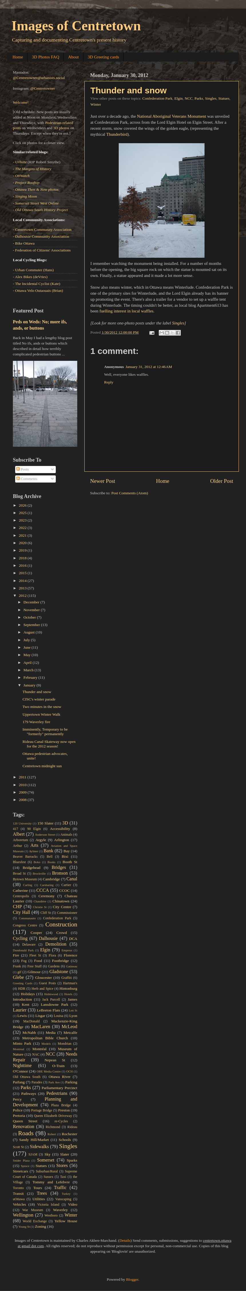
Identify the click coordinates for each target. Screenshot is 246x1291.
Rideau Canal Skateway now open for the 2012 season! (49, 743)
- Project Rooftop (26, 182)
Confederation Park (157, 98)
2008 (23, 800)
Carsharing (46, 885)
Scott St (18, 1147)
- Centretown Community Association (42, 229)
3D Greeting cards (103, 57)
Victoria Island (48, 1205)
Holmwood (51, 994)
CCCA (42, 890)
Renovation (23, 1126)
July (27, 640)
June (27, 647)
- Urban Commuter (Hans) (33, 270)
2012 (23, 595)
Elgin (178, 98)
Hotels (68, 994)
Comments (26, 479)
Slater (64, 1154)
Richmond (53, 1127)
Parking (71, 1082)
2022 (23, 528)
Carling (27, 885)
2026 (23, 505)
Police (18, 1110)
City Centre (62, 907)
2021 (23, 535)
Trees (42, 1193)
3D (65, 823)
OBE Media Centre (49, 1071)
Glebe (18, 977)
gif (19, 972)
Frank (17, 966)
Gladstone (58, 971)
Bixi (65, 856)
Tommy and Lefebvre (51, 1182)
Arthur (17, 846)
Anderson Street (45, 834)
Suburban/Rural (47, 1171)
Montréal (39, 1049)
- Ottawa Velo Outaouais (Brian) (38, 290)
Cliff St (45, 913)
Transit (18, 1193)
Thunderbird (116, 134)
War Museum (32, 1210)
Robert (51, 1134)
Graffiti (66, 978)
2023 (23, 520)
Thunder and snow (128, 90)
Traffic (60, 1187)
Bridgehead (31, 867)
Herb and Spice (42, 989)
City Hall (21, 912)
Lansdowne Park (54, 1004)
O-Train (58, 1066)
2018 (23, 558)
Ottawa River (60, 1076)
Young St (24, 1226)
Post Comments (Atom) (129, 493)
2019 (23, 550)
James (72, 999)
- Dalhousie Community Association (41, 236)
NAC (35, 1054)
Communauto (27, 918)
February (30, 677)
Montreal (18, 1049)
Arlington (61, 840)
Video (72, 1204)
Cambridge (51, 879)
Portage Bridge (41, 1110)
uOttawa (19, 1199)
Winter (95, 104)
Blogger (132, 1279)
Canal (71, 878)
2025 (23, 513)
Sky (47, 1154)
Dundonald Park (23, 950)
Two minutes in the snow (42, 706)
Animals (66, 835)
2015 (23, 573)
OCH (69, 1071)
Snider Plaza (21, 1160)
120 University (22, 823)
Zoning (40, 1226)
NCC (189, 98)
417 (15, 829)
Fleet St (35, 955)
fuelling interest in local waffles (127, 311)
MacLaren (40, 1026)
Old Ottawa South (26, 1077)
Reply (108, 382)
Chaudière (39, 901)
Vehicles (19, 1204)
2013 (23, 588)
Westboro (50, 1215)
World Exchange (35, 1221)
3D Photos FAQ (45, 57)
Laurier (20, 1010)
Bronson (60, 873)
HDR (21, 989)
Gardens (53, 966)
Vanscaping (63, 1199)
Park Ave (54, 1082)
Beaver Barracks (25, 857)
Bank (48, 850)
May (27, 655)
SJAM (33, 1154)
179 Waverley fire (36, 722)
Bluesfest (19, 862)
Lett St (73, 1010)
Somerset (45, 1160)
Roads (25, 1133)
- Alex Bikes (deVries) (30, 277)
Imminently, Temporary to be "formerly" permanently (45, 731)
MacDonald (31, 1021)
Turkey (66, 1193)
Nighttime (22, 1065)
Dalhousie (48, 938)
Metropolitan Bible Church (45, 1038)
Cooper (36, 932)
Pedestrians (57, 1093)
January (29, 685)
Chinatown (60, 901)
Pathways (28, 1093)
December (31, 602)
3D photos (61, 128)
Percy (17, 1099)
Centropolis (21, 896)
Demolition (55, 944)
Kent (25, 1004)
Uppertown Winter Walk (41, 714)
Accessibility (60, 828)
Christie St (40, 907)
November (32, 610)
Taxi (63, 1177)
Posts (22, 469)
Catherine (20, 890)
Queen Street (25, 1121)
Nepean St (55, 1060)
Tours (37, 1188)
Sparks (72, 1160)
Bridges (58, 867)
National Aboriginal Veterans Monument (171, 116)
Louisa (58, 1016)
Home (18, 57)
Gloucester (43, 977)
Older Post (221, 481)
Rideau (72, 1127)
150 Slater (45, 823)
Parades (36, 1082)
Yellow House (65, 1221)
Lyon (73, 1015)
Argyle (40, 840)
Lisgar (40, 1015)
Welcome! (21, 102)
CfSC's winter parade (39, 699)
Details (125, 1240)
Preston (64, 1110)
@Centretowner (42, 88)
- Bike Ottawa (24, 243)
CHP (17, 906)
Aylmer (33, 851)
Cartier (66, 885)
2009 (23, 792)
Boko (37, 862)
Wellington (23, 1215)
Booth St (70, 862)
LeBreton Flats (48, 1010)
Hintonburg (68, 988)
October (30, 617)
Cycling (20, 938)
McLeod (69, 1026)
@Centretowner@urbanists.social (39, 78)
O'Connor (20, 1071)
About (73, 57)
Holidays (28, 994)
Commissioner (67, 913)
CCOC (64, 890)
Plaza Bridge (61, 1105)
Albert (19, 834)
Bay (67, 851)
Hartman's (70, 983)
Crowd (61, 932)
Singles (211, 98)
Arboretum (20, 840)
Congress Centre (25, 925)
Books (51, 862)
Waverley (60, 1210)
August (29, 632)
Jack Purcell (51, 999)
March (29, 670)
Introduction (22, 999)
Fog (24, 961)
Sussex (48, 1177)
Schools (65, 1140)
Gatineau (71, 966)
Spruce (25, 1166)
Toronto (18, 1188)
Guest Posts (47, 983)
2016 (23, 565)
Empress (66, 950)
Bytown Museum (25, 879)
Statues (223, 98)
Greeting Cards (22, 983)
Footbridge (60, 961)
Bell (49, 857)
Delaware (29, 944)
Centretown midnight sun (42, 766)
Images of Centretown (76, 25)
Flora (52, 955)
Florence (70, 955)
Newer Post (102, 481)
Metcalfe (70, 1032)
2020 (23, 543)
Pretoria (19, 1115)
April (28, 662)
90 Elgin (34, 829)
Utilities (38, 1199)
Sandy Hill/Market (34, 1140)
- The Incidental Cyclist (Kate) (36, 284)
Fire (16, 955)
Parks (199, 98)
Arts (34, 845)
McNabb (29, 1032)
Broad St (19, 873)
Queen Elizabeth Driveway (53, 1116)
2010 (23, 785)
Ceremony (46, 896)
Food (38, 961)
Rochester (69, 1134)
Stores (62, 1165)
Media (51, 1032)
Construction (61, 924)
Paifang (19, 1082)
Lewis (22, 1015)
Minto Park (22, 1043)
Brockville (39, 873)
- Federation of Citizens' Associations (42, 250)
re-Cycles (61, 1121)
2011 (23, 777)
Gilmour (34, 972)
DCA (73, 938)
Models (46, 1043)
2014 (23, 580)
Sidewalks (39, 1146)
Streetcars (20, 1171)
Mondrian (65, 1044)
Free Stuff (34, 966)
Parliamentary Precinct (59, 1088)
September (32, 625)
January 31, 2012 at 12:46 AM (149, 367)
